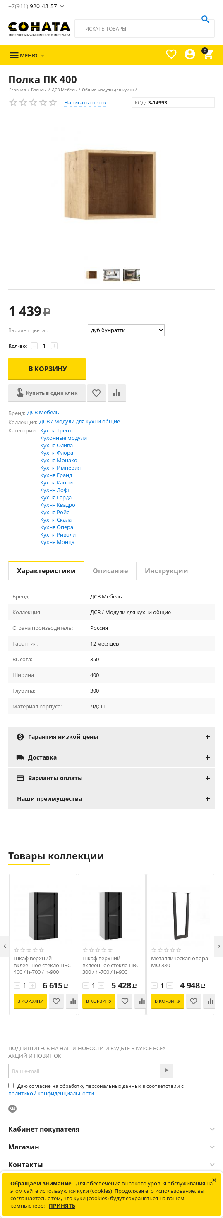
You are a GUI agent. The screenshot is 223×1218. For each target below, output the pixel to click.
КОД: (140, 102)
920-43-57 (32, 6)
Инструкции (166, 570)
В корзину (48, 368)
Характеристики (46, 570)
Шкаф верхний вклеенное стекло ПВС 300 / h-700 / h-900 (110, 965)
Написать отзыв (85, 102)
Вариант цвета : (28, 330)
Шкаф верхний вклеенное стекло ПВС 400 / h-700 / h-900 (42, 965)
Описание (110, 570)
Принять (62, 1205)
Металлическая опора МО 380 (179, 962)
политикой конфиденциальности (51, 1093)
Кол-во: (17, 345)
